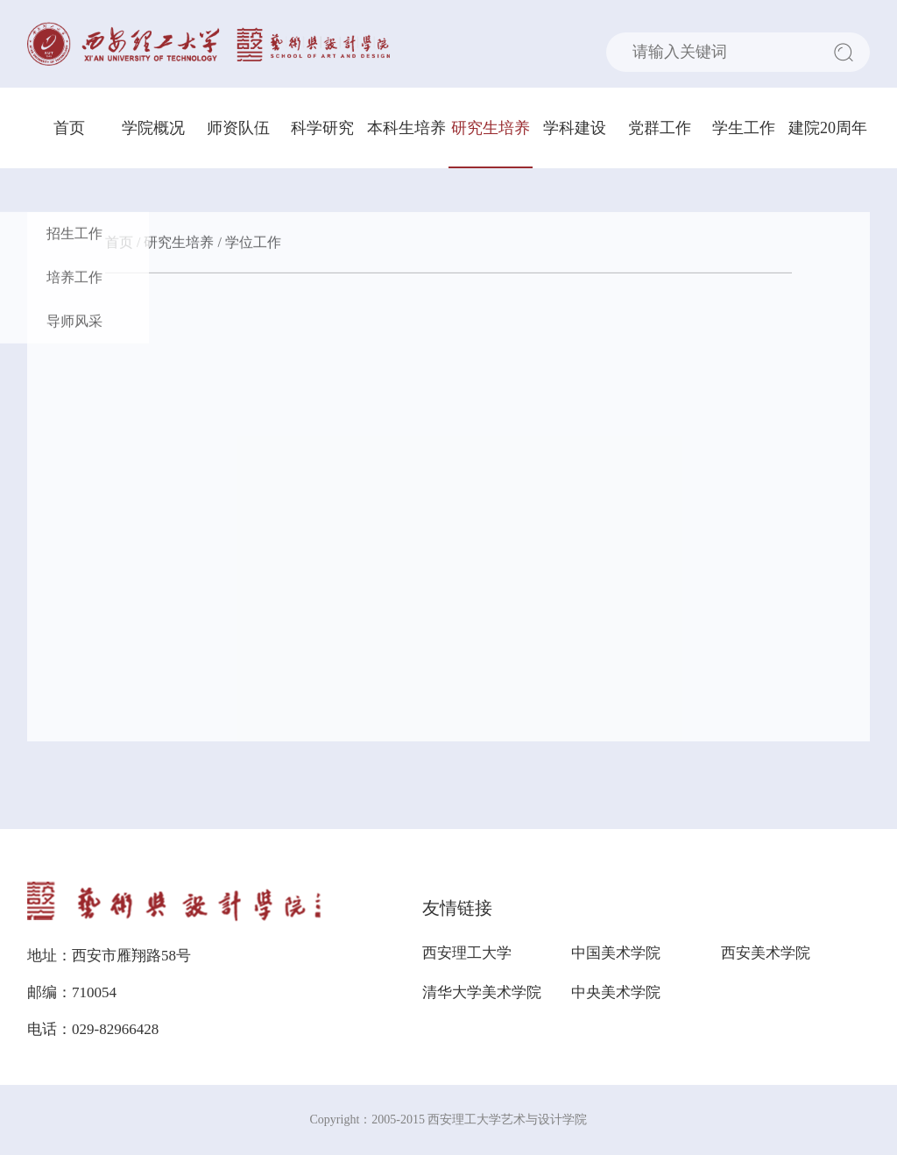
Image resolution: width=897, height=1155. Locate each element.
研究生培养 (490, 128)
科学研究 (322, 128)
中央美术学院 (615, 992)
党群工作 (659, 128)
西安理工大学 (467, 953)
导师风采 (74, 322)
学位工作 (253, 244)
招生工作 (74, 235)
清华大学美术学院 (481, 992)
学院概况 (153, 128)
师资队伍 (238, 128)
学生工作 (743, 128)
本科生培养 (406, 128)
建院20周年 (827, 128)
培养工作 (74, 279)
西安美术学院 (765, 953)
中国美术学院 (615, 953)
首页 (69, 128)
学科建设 (574, 128)
